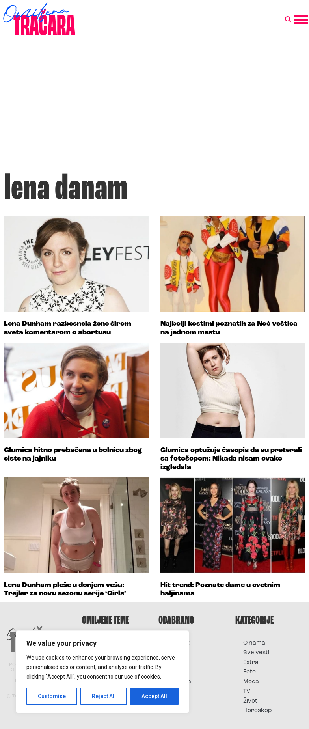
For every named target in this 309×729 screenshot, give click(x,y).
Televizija (178, 682)
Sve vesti (256, 653)
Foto (172, 663)
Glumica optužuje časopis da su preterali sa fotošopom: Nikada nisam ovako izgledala (231, 459)
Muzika (176, 672)
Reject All (104, 696)
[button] (288, 19)
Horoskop (257, 711)
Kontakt (178, 643)
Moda (251, 682)
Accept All (154, 696)
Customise (52, 696)
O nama (254, 643)
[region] (102, 671)
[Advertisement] (154, 108)
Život (250, 701)
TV (246, 691)
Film (171, 653)
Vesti (173, 691)
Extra (251, 663)
